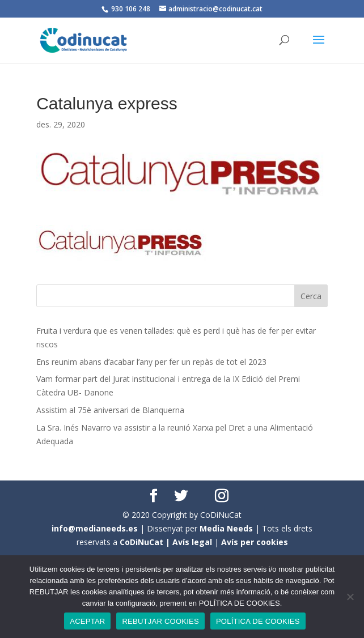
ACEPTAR (87, 621)
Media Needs (226, 528)
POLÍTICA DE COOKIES (258, 621)
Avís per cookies (254, 542)
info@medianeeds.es (95, 528)
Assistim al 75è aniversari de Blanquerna (110, 410)
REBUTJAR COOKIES (160, 621)
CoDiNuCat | (146, 542)
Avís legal (192, 542)
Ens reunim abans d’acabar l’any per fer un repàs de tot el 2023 (151, 361)
